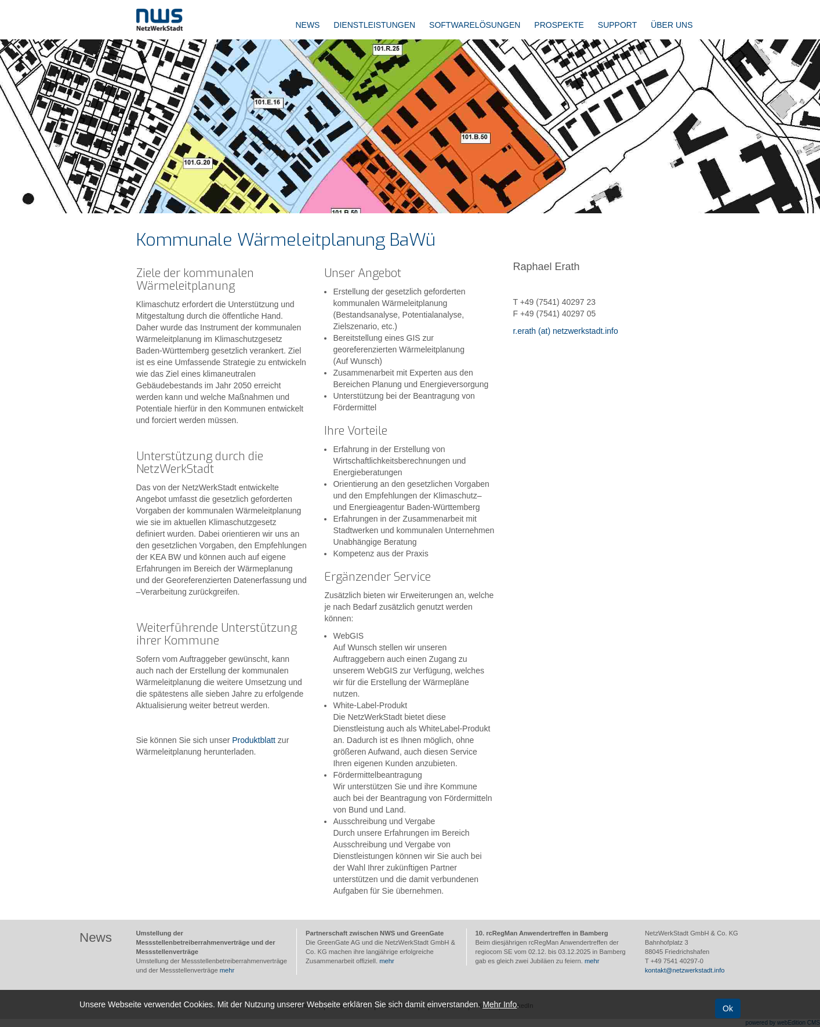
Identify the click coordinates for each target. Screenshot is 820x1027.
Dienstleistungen (374, 25)
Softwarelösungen (474, 25)
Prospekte (559, 25)
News (307, 25)
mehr (227, 970)
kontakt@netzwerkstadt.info (685, 970)
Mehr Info (499, 1004)
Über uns (671, 25)
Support (617, 25)
